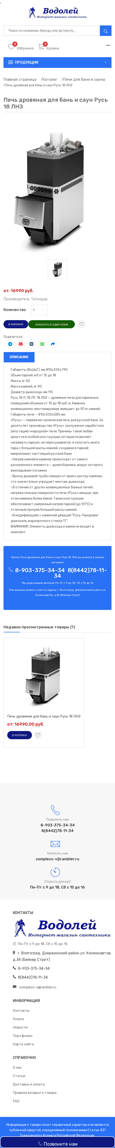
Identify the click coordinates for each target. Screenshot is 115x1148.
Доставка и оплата (29, 1084)
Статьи (19, 1076)
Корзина (48, 48)
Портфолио (22, 1036)
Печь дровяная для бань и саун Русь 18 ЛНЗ (43, 716)
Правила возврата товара (34, 1093)
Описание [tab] (19, 357)
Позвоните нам (57, 1144)
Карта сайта (23, 1044)
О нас (17, 1067)
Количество (14, 310)
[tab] (57, 269)
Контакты (21, 1010)
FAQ (16, 1101)
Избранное (21, 48)
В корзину (15, 324)
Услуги (18, 1019)
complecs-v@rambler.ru (57, 859)
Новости (20, 1027)
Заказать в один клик (51, 324)
